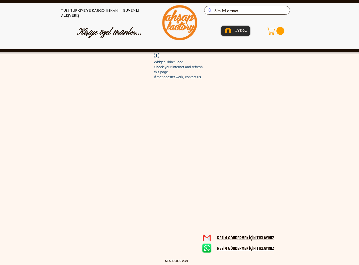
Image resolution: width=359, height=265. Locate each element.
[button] (276, 31)
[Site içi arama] (246, 11)
